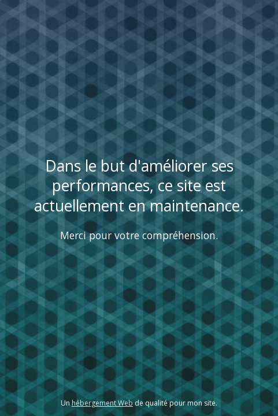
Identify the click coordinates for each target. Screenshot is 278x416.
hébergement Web (102, 403)
